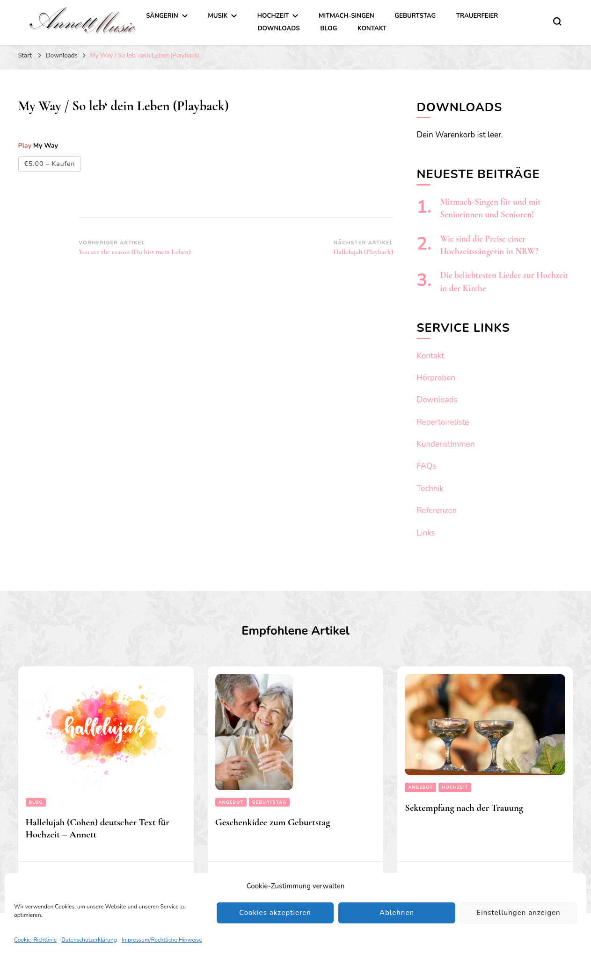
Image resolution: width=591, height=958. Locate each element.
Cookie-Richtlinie (35, 940)
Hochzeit (273, 16)
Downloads (278, 28)
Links (425, 533)
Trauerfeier (477, 16)
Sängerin (162, 16)
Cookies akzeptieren (275, 912)
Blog (328, 28)
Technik (430, 488)
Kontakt (372, 28)
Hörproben (435, 377)
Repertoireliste (442, 422)
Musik (217, 16)
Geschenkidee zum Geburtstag (272, 822)
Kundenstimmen (445, 444)
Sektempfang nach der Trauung (464, 808)
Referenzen (436, 510)
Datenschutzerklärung (89, 940)
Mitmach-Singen (346, 16)
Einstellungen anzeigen (518, 912)
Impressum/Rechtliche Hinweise (162, 940)
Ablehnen (396, 912)
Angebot (231, 802)
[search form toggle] (557, 21)
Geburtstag (415, 16)
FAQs (426, 466)
